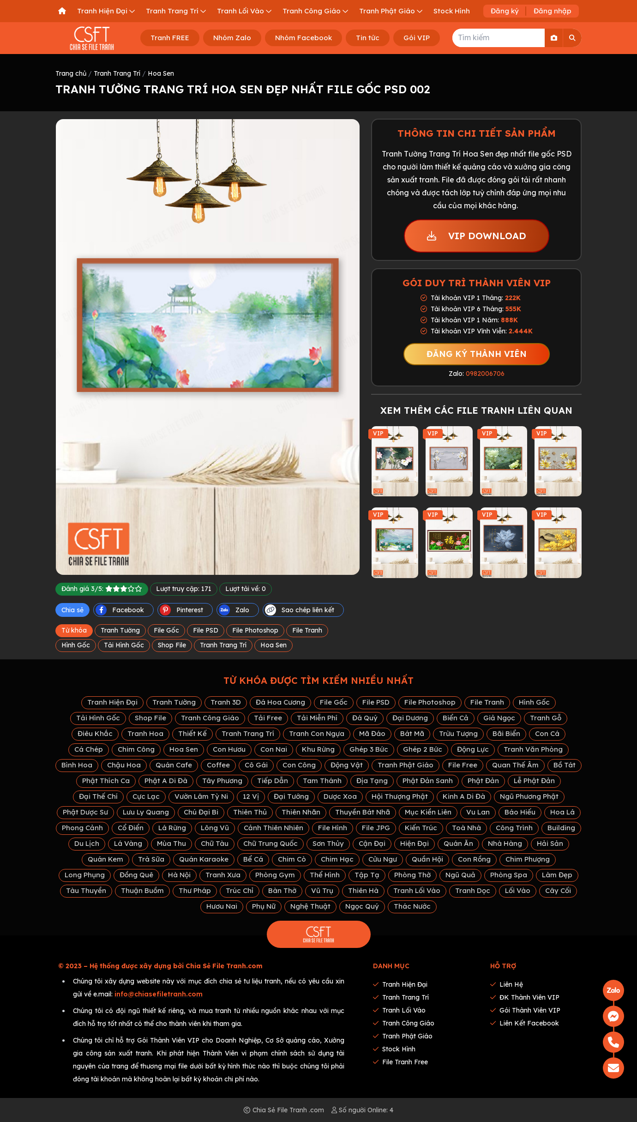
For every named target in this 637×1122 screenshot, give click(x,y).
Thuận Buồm (142, 890)
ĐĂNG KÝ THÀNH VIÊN (477, 354)
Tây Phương (222, 780)
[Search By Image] (554, 38)
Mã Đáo (372, 733)
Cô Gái (256, 764)
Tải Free (268, 717)
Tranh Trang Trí (117, 73)
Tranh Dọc (472, 890)
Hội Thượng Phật (400, 796)
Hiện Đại (414, 843)
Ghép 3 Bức (368, 749)
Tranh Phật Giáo (405, 764)
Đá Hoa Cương (280, 702)
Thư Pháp (195, 890)
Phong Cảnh (82, 827)
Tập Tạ (367, 874)
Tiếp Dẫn (272, 780)
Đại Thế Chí (98, 796)
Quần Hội (427, 859)
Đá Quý (365, 717)
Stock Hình (394, 1049)
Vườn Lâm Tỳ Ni (201, 796)
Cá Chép (88, 749)
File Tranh (307, 630)
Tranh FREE (169, 37)
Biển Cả (456, 717)
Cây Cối (558, 890)
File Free (462, 764)
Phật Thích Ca (106, 780)
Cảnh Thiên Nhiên (273, 827)
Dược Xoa (340, 796)
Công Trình (514, 827)
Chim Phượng (527, 859)
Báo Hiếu (520, 812)
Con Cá (547, 733)
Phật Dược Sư (85, 812)
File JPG (376, 827)
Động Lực (473, 749)
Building (561, 827)
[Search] (572, 38)
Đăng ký (505, 10)
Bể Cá (253, 859)
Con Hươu (229, 749)
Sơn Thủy (328, 843)
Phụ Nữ (264, 906)
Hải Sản (550, 843)
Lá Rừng (172, 827)
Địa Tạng (372, 780)
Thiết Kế (192, 733)
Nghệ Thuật (310, 906)
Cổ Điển (131, 827)
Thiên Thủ (250, 812)
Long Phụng (85, 874)
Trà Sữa (151, 859)
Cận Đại (372, 843)
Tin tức (367, 37)
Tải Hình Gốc (124, 645)
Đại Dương (410, 717)
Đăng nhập (552, 10)
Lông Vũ (215, 827)
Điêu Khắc (95, 733)
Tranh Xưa (222, 874)
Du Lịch (86, 843)
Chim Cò (292, 859)
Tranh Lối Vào (416, 890)
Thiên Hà (363, 890)
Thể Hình (325, 874)
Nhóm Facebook (303, 37)
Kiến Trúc (421, 827)
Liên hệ (506, 984)
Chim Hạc (337, 859)
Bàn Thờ (282, 890)
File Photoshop (255, 630)
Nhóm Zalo (232, 37)
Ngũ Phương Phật (529, 796)
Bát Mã (412, 733)
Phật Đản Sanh (428, 780)
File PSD (205, 630)
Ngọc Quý (362, 906)
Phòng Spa (508, 874)
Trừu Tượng (458, 733)
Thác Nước (412, 906)
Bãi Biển (506, 733)
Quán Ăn (458, 843)
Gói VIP (416, 37)
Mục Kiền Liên (428, 812)
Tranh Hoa (145, 733)
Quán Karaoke (203, 859)
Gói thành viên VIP (525, 1010)
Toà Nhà (466, 827)
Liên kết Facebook (524, 1023)
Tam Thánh (322, 780)
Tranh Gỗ (545, 717)
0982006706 (485, 373)
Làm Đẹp (557, 874)
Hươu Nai (221, 906)
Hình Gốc (75, 645)
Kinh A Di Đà (464, 796)
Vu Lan (478, 812)
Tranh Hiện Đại (112, 702)
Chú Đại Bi (201, 812)
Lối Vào (517, 890)
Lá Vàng (128, 843)
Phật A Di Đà (165, 780)
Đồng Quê (136, 874)
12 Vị (251, 796)
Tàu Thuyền (86, 890)
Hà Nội (179, 874)
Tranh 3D (225, 702)
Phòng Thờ (412, 874)
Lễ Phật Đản (534, 780)
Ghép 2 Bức (422, 749)
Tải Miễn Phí (317, 717)
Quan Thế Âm (515, 764)
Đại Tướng (291, 796)
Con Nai (273, 749)
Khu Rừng (318, 749)
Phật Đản (483, 780)
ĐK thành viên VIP (524, 997)
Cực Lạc (146, 796)
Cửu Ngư (382, 859)
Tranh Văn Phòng (533, 749)
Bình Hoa (76, 764)
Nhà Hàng (505, 843)
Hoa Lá (562, 812)
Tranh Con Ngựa (316, 733)
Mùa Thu (171, 843)
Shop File (172, 645)
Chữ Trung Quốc (270, 843)
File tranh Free (400, 1062)
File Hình (332, 827)
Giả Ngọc (499, 717)
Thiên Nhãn (301, 812)
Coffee (218, 764)
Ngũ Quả (460, 874)
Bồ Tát (564, 764)
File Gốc (166, 630)
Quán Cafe (174, 764)
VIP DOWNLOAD (476, 235)
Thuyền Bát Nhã (362, 812)
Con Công (299, 764)
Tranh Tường (120, 630)
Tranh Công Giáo (210, 717)
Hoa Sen (161, 73)
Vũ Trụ (322, 890)
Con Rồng (474, 859)
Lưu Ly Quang (146, 812)
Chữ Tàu (214, 843)
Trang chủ (70, 73)
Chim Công (136, 749)
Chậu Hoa (124, 764)
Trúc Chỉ (239, 890)
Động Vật (347, 764)
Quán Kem (105, 859)
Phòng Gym (275, 874)
